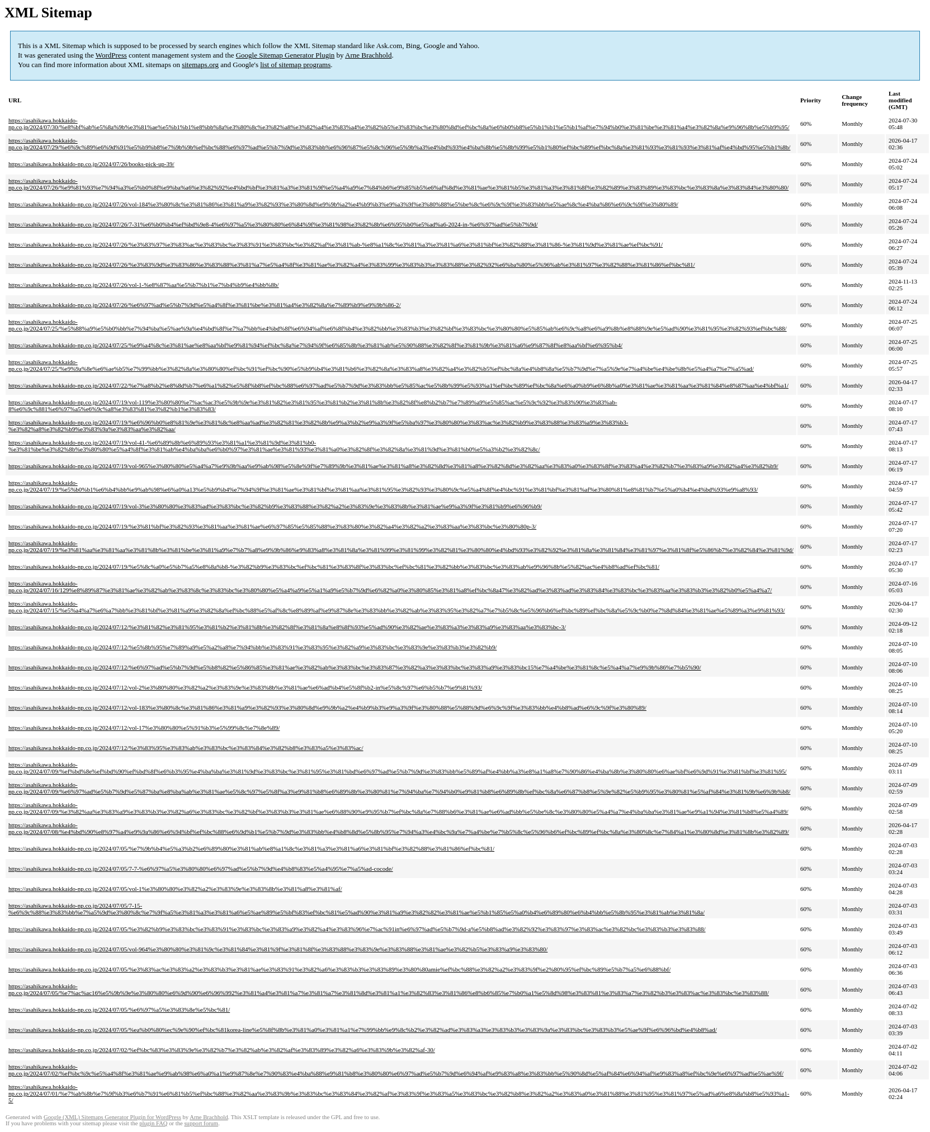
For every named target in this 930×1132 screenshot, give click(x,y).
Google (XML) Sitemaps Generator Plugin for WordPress (112, 1117)
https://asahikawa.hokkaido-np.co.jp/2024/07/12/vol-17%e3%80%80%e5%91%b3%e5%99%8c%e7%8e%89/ (144, 727)
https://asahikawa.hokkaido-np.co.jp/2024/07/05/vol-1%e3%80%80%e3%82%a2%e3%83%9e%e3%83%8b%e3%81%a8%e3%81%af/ (175, 888)
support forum (201, 1123)
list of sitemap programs (295, 64)
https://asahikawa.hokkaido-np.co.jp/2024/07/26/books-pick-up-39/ (91, 164)
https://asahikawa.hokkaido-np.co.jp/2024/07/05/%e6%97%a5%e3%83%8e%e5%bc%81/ (119, 1009)
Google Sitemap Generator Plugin (285, 55)
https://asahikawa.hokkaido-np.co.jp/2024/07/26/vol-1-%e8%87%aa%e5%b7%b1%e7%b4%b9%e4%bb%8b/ (143, 284)
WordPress (111, 55)
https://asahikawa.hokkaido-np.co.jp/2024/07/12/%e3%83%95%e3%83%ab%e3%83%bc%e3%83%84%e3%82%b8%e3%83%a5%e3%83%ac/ (185, 747)
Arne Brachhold (368, 55)
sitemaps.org (200, 64)
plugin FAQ (153, 1123)
